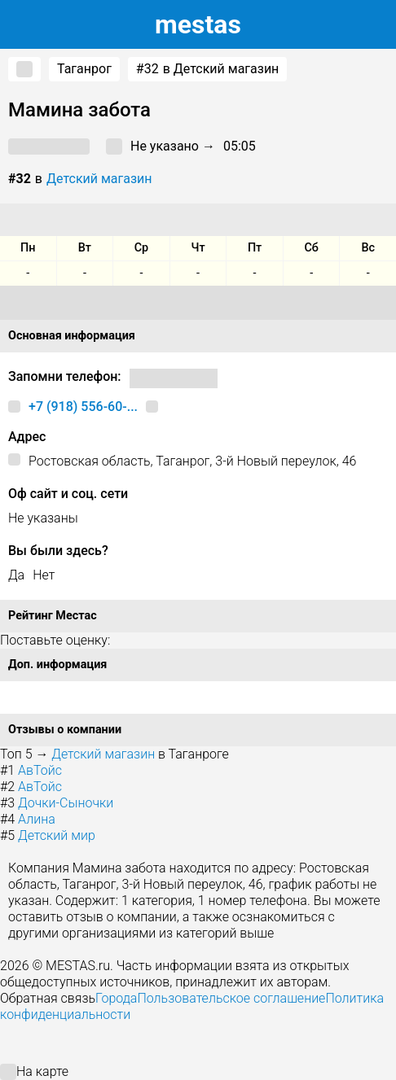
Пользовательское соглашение (231, 998)
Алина (36, 819)
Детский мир (56, 835)
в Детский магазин (207, 69)
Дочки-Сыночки (65, 803)
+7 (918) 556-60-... (83, 406)
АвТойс (40, 770)
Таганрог (84, 69)
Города (116, 998)
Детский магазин (99, 178)
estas (198, 24)
